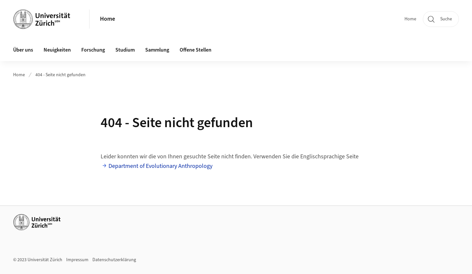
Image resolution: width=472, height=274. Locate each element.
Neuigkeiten (57, 50)
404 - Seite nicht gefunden (60, 75)
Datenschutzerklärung (114, 260)
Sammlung (157, 50)
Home (107, 19)
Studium (125, 50)
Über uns (23, 50)
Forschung (93, 50)
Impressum (77, 260)
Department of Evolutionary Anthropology (160, 166)
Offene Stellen (195, 50)
